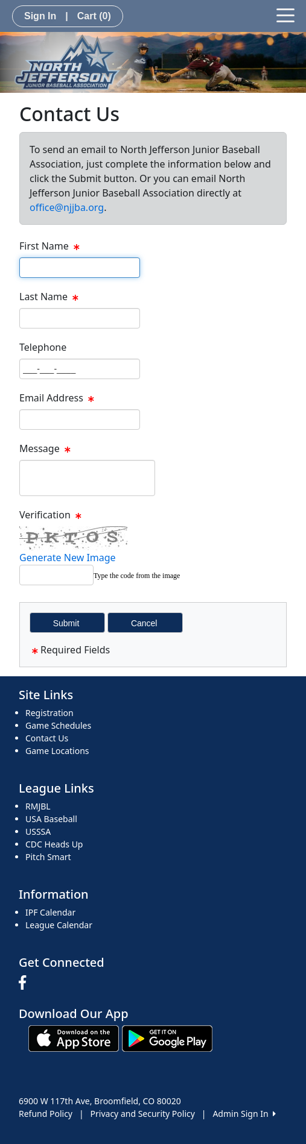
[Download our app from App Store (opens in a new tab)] (73, 1037)
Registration (49, 712)
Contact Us (46, 738)
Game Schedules (58, 725)
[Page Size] (79, 267)
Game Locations (57, 750)
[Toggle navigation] (285, 14)
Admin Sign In (243, 1113)
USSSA (38, 831)
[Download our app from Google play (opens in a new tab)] (167, 1037)
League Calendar (58, 925)
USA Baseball (51, 819)
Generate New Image (67, 557)
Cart (94, 16)
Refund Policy (45, 1113)
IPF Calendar (50, 912)
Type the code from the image (137, 575)
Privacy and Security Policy (143, 1113)
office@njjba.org (67, 207)
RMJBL (38, 806)
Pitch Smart (48, 857)
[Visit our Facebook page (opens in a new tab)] (25, 983)
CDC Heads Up (54, 844)
